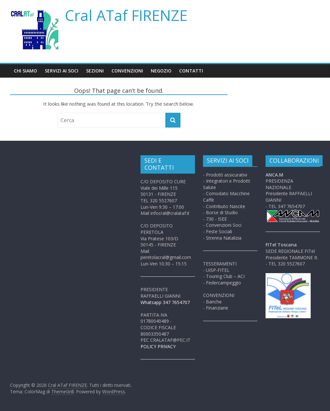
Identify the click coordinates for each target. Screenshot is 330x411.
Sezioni (95, 71)
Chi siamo (25, 71)
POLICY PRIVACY (158, 346)
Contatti (191, 71)
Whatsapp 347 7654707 (165, 302)
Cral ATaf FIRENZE (126, 15)
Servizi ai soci (61, 71)
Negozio (161, 71)
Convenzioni (127, 71)
